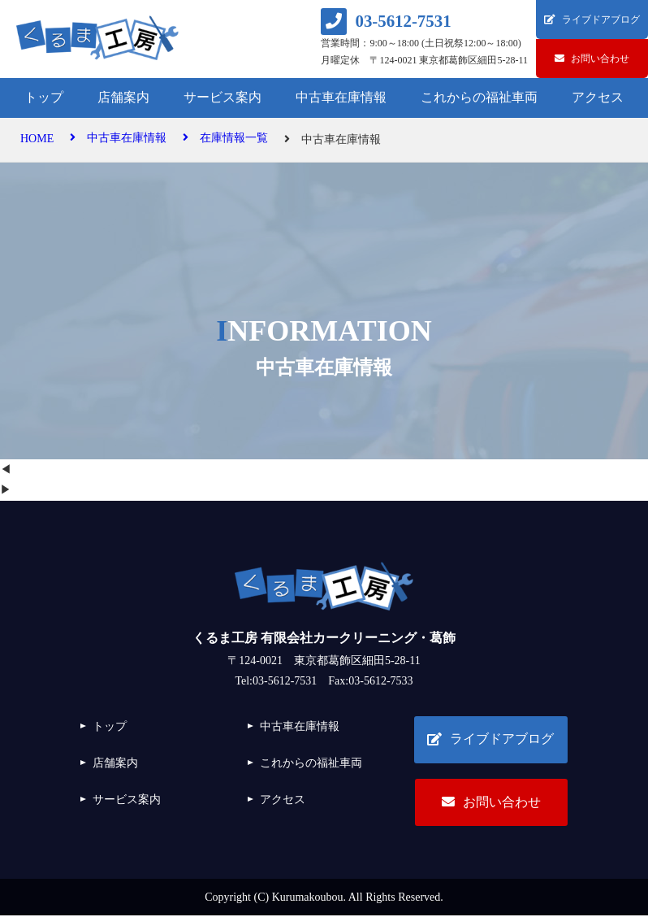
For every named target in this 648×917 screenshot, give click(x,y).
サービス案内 (222, 97)
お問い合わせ (490, 803)
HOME (37, 139)
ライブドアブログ (490, 739)
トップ (43, 97)
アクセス (598, 97)
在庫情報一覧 (225, 139)
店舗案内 (123, 97)
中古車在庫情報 (341, 97)
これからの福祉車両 (479, 97)
